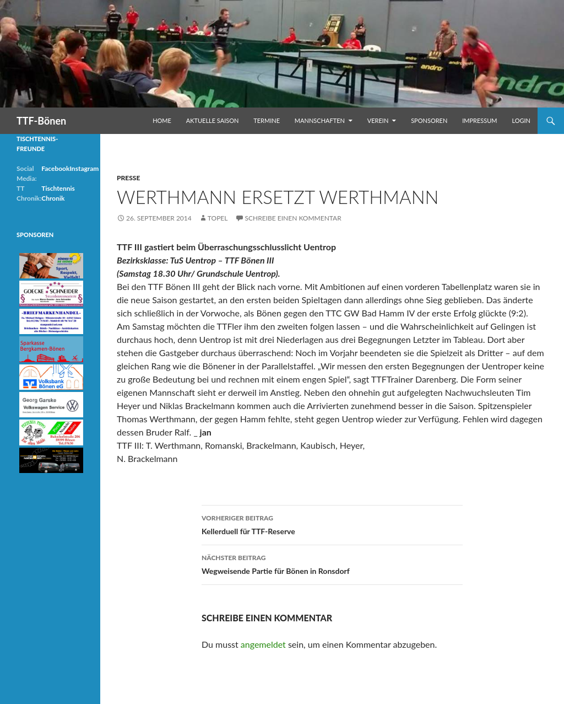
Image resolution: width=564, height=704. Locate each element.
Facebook (55, 168)
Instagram (84, 168)
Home (162, 120)
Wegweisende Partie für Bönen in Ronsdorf (332, 563)
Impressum (479, 120)
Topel (218, 218)
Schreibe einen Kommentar (293, 218)
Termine (266, 120)
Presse (128, 178)
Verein (378, 120)
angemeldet (263, 644)
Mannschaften (320, 120)
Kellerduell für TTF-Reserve (332, 524)
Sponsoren (429, 120)
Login (521, 120)
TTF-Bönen (41, 121)
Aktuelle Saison (212, 120)
